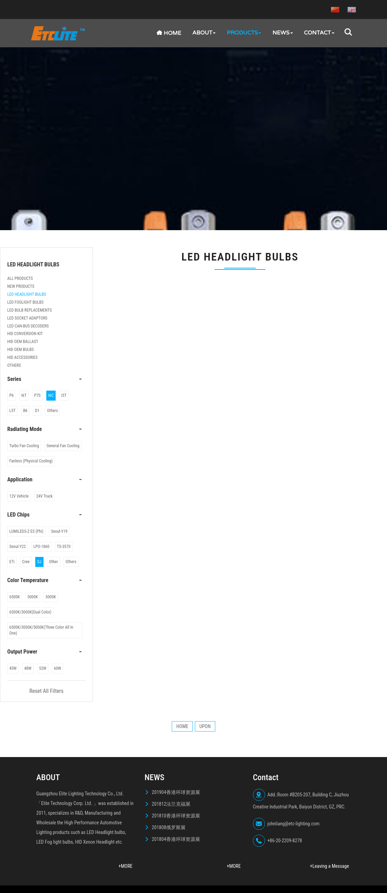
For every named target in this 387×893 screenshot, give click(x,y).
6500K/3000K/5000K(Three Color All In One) (41, 630)
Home (169, 33)
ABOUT (204, 32)
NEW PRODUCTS (20, 286)
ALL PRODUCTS (20, 278)
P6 (11, 395)
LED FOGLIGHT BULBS (25, 302)
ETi (12, 561)
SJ (39, 561)
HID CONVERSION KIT (25, 333)
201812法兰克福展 (171, 804)
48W (27, 668)
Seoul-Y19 (59, 531)
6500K (14, 597)
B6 (25, 410)
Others (52, 410)
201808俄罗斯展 (168, 827)
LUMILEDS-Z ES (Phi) (26, 531)
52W (42, 668)
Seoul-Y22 (17, 546)
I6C (51, 395)
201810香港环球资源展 (176, 815)
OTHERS (14, 365)
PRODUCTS (244, 32)
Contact (319, 32)
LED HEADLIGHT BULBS (26, 294)
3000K (51, 597)
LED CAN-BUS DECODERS (28, 326)
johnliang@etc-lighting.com (293, 823)
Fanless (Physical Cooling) (31, 461)
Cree (26, 561)
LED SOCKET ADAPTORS (27, 318)
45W (13, 668)
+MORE (125, 866)
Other (53, 561)
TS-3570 (63, 546)
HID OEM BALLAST (22, 341)
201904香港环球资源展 (176, 792)
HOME (182, 726)
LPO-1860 (41, 546)
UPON (205, 726)
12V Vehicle (19, 496)
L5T (12, 410)
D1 (37, 410)
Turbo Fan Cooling (24, 445)
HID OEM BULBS (20, 349)
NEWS (282, 32)
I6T (24, 395)
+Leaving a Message (329, 866)
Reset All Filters (46, 691)
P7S (37, 395)
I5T (63, 395)
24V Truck (44, 496)
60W (57, 668)
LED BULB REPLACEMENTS (29, 310)
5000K (32, 597)
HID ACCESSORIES (22, 357)
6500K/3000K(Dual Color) (30, 612)
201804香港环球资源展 (176, 839)
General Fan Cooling (63, 445)
